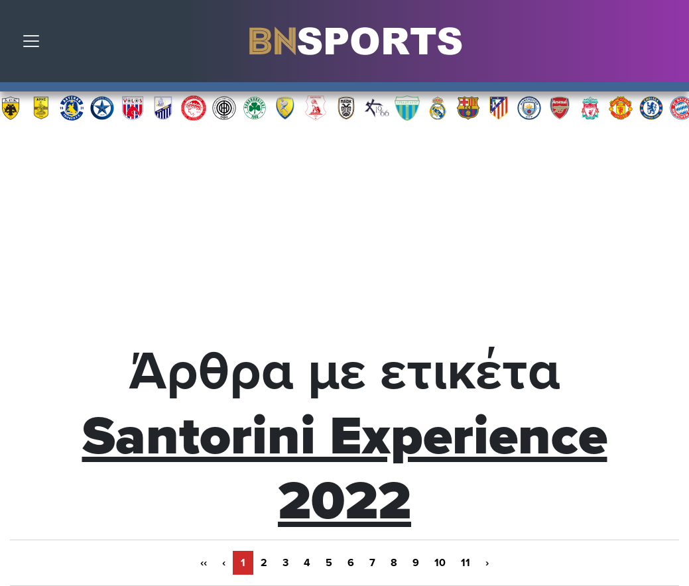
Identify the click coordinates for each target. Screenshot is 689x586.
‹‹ (203, 562)
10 (440, 562)
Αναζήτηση (669, 44)
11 (465, 562)
